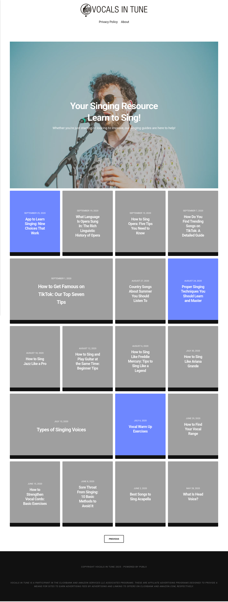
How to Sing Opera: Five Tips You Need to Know (140, 226)
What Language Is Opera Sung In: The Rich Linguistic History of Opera (88, 226)
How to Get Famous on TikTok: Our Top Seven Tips (61, 293)
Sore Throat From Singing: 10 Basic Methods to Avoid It (87, 496)
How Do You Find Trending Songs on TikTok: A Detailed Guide (193, 226)
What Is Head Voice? (193, 496)
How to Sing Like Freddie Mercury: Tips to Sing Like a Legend (140, 361)
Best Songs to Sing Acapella (140, 496)
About (125, 28)
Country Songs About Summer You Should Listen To (140, 293)
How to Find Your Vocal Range (193, 429)
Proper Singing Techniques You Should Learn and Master (193, 294)
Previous (114, 539)
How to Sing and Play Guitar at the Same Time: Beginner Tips (87, 361)
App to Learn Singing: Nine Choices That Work (35, 226)
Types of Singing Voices (61, 429)
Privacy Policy (108, 28)
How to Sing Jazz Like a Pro (35, 361)
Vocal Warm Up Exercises (140, 429)
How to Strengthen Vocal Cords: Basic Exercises (35, 496)
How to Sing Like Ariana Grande (193, 361)
